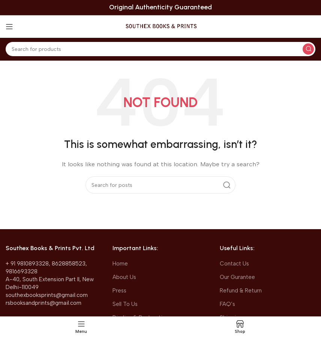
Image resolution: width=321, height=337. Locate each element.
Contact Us (234, 263)
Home (120, 263)
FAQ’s (227, 304)
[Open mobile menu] (9, 26)
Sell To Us (125, 304)
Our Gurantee (237, 277)
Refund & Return (241, 290)
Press (119, 290)
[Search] (160, 49)
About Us (124, 277)
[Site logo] (160, 26)
